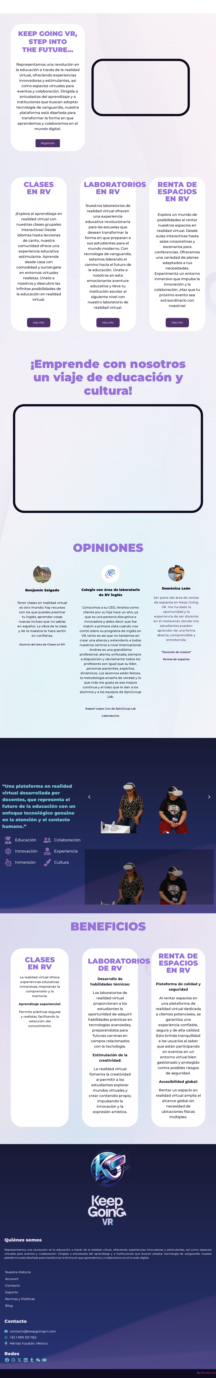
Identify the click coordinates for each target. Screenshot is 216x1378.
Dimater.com (208, 1372)
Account (12, 1279)
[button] (89, 797)
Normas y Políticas (20, 1299)
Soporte (11, 1292)
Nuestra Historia (18, 1272)
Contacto (12, 1285)
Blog (9, 1306)
